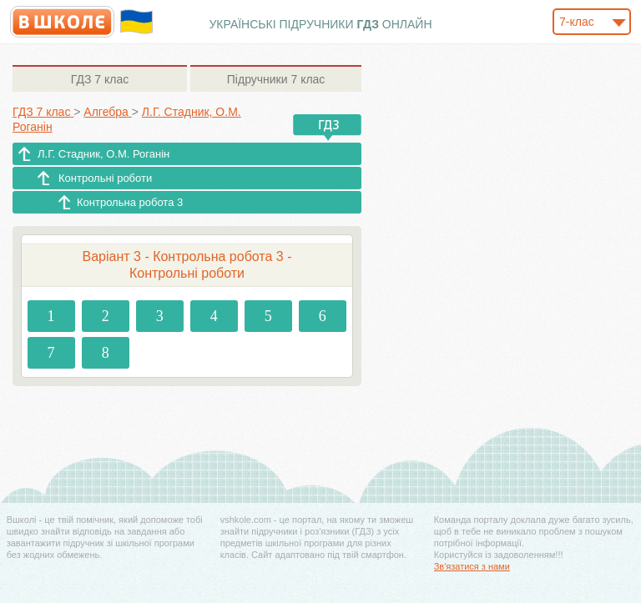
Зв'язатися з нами (472, 566)
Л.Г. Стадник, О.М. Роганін (103, 154)
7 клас (100, 79)
